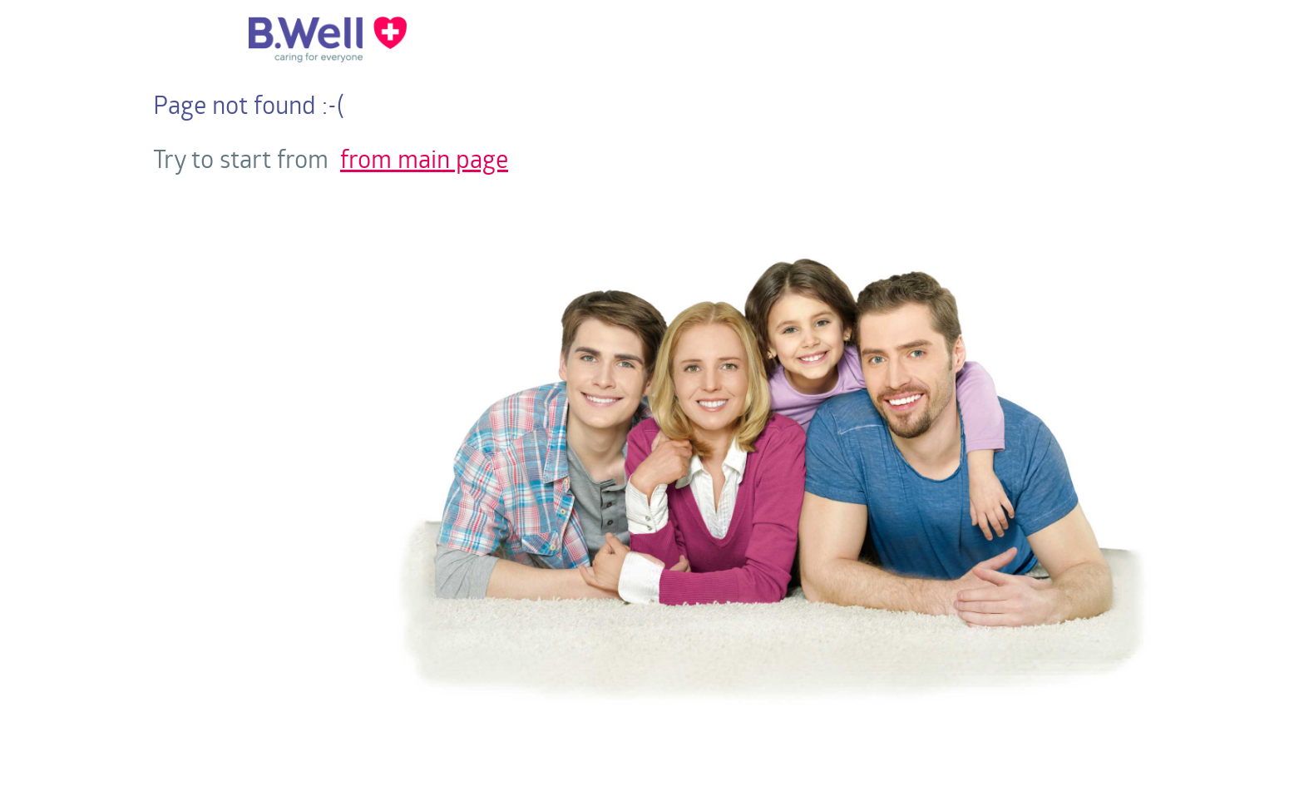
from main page (424, 158)
